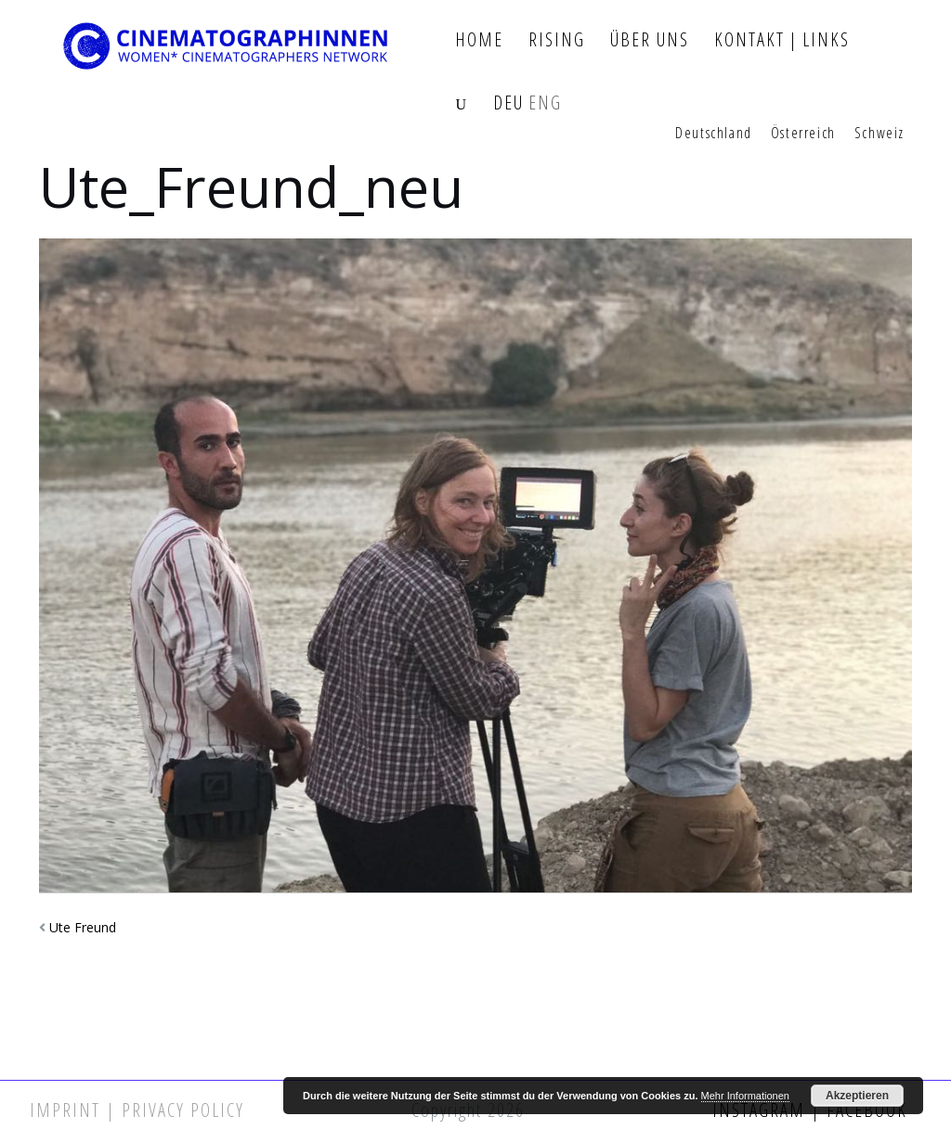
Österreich (803, 133)
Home (479, 40)
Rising (556, 40)
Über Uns (649, 40)
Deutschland (713, 133)
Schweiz (879, 133)
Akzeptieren (857, 1095)
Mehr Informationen (745, 1095)
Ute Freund (82, 927)
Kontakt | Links (782, 40)
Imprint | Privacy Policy (137, 1110)
